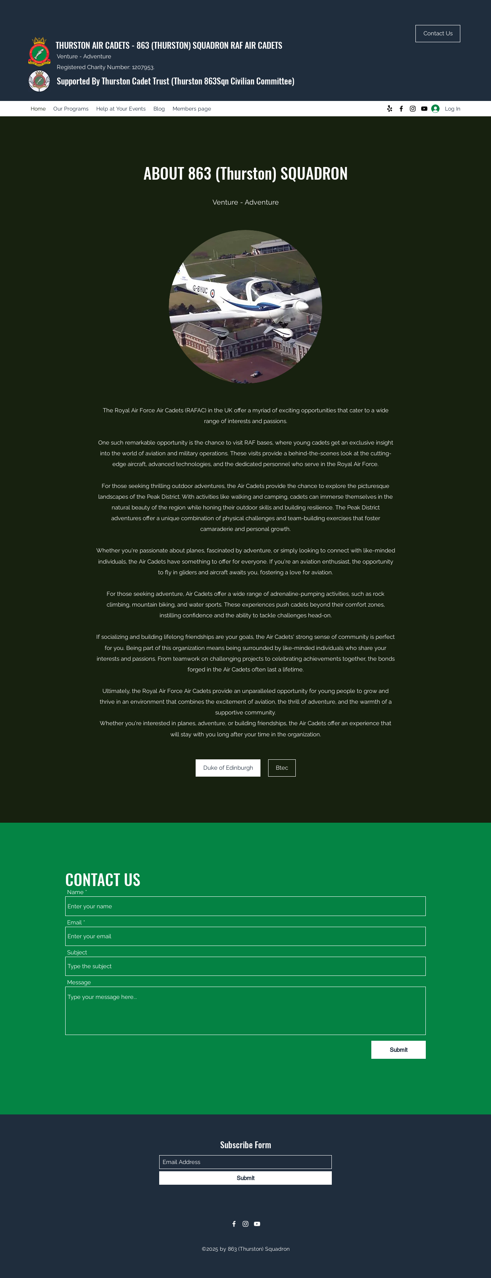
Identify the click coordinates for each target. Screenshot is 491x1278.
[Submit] (398, 1050)
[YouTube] (424, 108)
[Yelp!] (390, 108)
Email (74, 923)
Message (79, 982)
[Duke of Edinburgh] (228, 768)
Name (75, 892)
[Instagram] (413, 108)
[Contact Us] (437, 33)
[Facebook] (401, 108)
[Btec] (282, 768)
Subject (77, 953)
